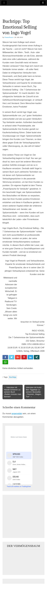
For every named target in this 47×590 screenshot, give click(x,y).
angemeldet (17, 413)
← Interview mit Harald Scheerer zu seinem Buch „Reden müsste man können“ (12, 392)
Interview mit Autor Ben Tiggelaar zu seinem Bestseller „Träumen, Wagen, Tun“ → (33, 392)
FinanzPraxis (9, 37)
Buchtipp (12, 377)
